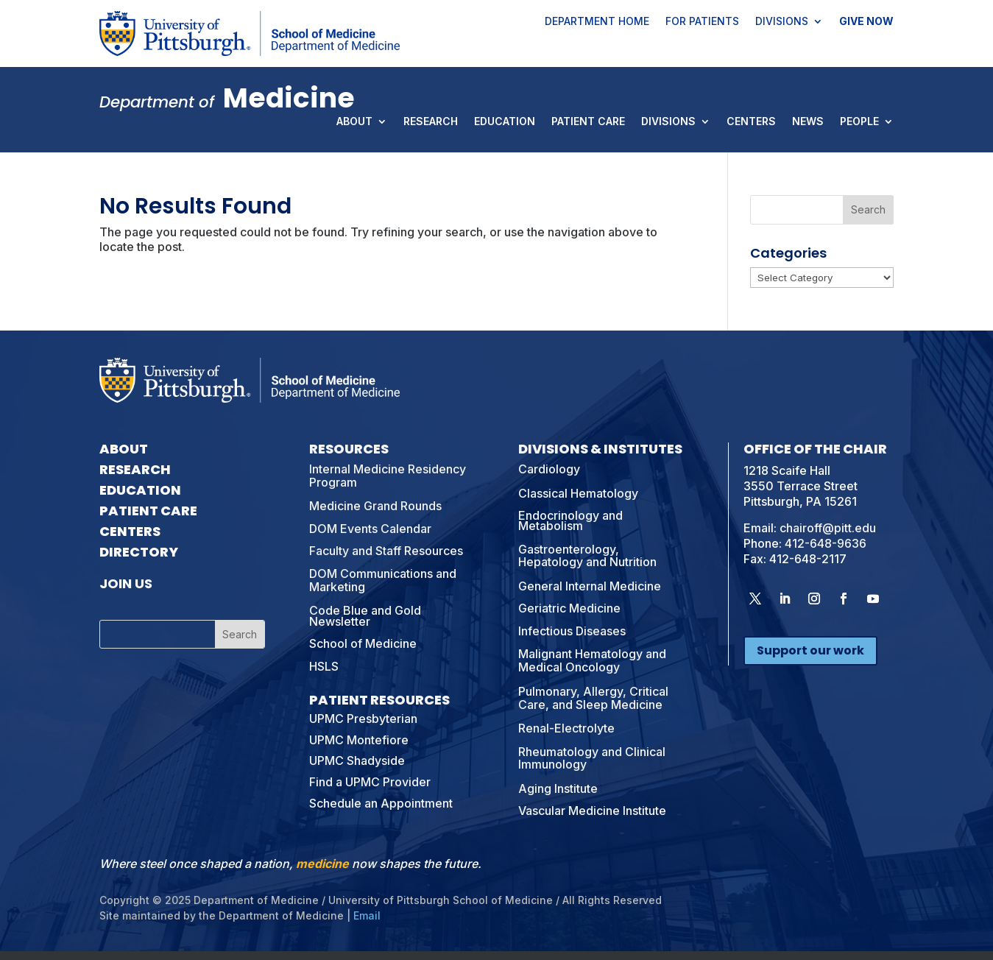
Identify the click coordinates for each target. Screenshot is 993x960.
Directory (138, 552)
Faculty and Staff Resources (386, 550)
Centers (751, 122)
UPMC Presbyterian (363, 718)
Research (430, 122)
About (354, 122)
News (808, 122)
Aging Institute (558, 788)
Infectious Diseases (572, 631)
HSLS (324, 666)
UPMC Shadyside (357, 760)
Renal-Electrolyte (566, 728)
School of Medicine (363, 643)
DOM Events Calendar (370, 528)
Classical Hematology (578, 493)
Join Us (125, 583)
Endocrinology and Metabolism (570, 520)
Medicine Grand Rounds (375, 505)
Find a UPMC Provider (370, 781)
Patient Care (588, 122)
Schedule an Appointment (381, 803)
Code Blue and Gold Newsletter (365, 615)
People (859, 122)
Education (504, 122)
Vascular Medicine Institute (592, 810)
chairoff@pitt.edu (828, 527)
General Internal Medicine (589, 586)
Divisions (781, 22)
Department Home (597, 22)
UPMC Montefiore (359, 740)
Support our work (810, 650)
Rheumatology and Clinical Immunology (591, 758)
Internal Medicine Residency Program (387, 476)
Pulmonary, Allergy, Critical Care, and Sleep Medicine (593, 698)
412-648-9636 (825, 543)
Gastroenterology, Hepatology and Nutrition (587, 556)
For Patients (702, 22)
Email (367, 915)
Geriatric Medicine (569, 608)
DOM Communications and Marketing (382, 580)
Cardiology (549, 469)
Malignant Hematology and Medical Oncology (592, 660)
